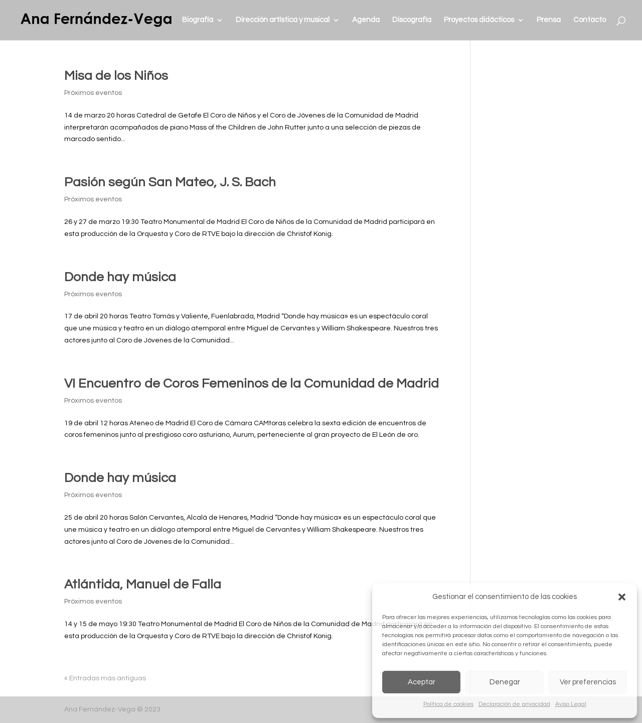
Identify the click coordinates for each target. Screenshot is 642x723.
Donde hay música (120, 277)
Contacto (589, 20)
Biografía (197, 20)
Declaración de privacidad (514, 704)
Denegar (505, 682)
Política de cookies (448, 704)
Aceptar (421, 682)
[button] (622, 597)
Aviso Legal (570, 704)
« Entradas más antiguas (105, 678)
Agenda (366, 20)
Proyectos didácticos (479, 20)
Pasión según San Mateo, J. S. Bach (170, 182)
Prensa (549, 20)
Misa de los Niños (116, 75)
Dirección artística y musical (283, 20)
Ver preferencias (588, 682)
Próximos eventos (93, 92)
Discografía (411, 20)
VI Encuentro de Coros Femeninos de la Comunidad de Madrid (251, 383)
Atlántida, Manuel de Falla (142, 584)
